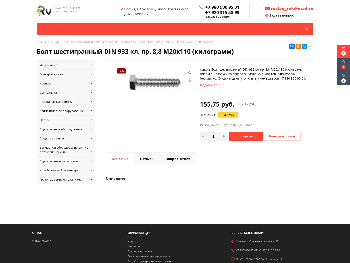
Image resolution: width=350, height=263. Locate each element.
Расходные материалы (66, 101)
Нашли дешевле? (239, 125)
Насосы (66, 120)
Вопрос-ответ (178, 158)
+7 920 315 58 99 (269, 250)
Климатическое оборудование (66, 111)
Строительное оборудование (66, 129)
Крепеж (66, 83)
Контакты (133, 246)
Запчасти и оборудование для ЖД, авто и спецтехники (66, 149)
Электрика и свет (66, 74)
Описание (120, 158)
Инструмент (66, 65)
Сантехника (66, 92)
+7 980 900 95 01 (246, 250)
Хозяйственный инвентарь (66, 170)
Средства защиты (66, 138)
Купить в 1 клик (282, 136)
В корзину (246, 136)
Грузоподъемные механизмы (66, 179)
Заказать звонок (217, 16)
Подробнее (210, 85)
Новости (133, 241)
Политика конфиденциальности (148, 256)
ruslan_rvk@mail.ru (289, 8)
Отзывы (147, 158)
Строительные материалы (66, 161)
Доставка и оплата (139, 251)
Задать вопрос (279, 15)
